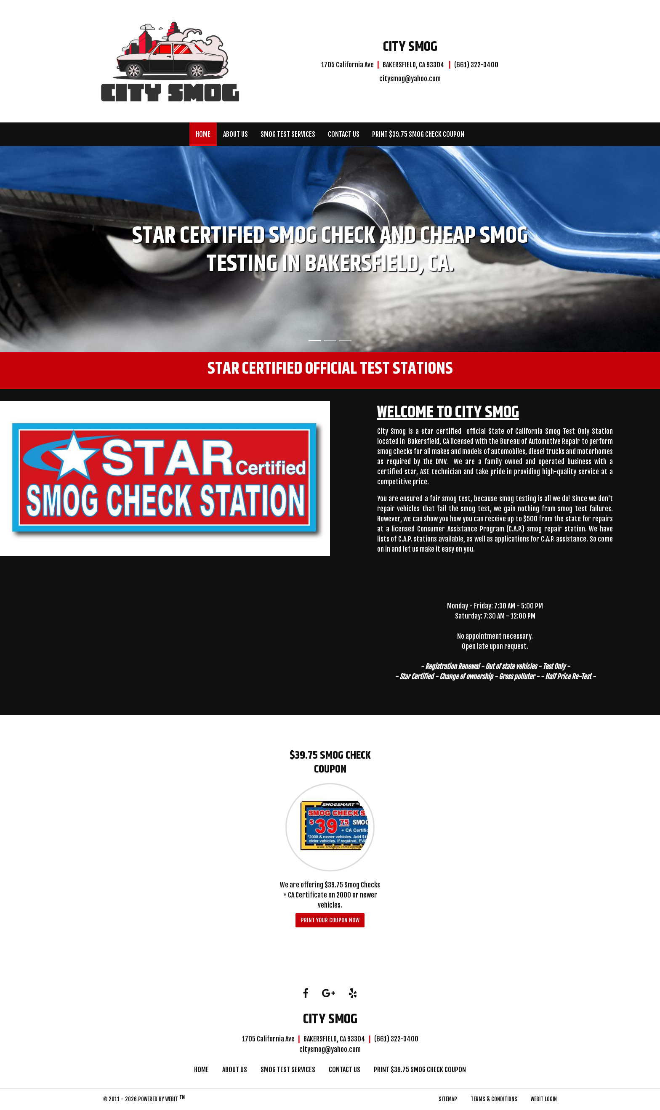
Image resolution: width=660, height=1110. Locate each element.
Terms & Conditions (494, 1099)
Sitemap (448, 1099)
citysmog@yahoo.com (410, 78)
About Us (235, 134)
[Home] (170, 59)
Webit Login (544, 1099)
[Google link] (328, 994)
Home (206, 131)
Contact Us (343, 134)
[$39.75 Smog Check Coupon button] (330, 827)
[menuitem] (203, 134)
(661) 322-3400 (476, 65)
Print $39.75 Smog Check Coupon (418, 134)
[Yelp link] (353, 994)
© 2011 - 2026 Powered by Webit (144, 1098)
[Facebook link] (305, 994)
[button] (49, 249)
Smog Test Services (288, 134)
